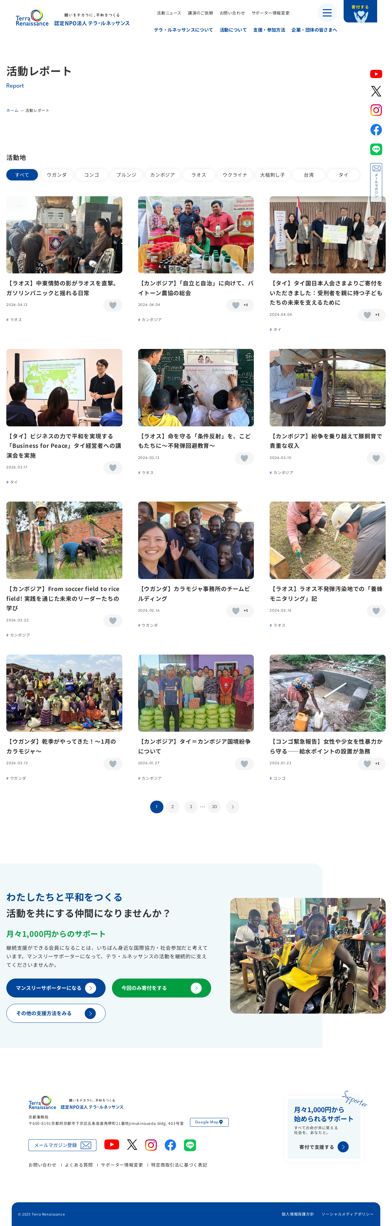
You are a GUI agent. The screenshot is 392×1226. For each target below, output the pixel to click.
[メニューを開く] (327, 12)
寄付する (366, 9)
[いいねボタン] (113, 305)
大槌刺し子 (272, 174)
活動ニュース (165, 13)
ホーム (12, 110)
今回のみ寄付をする (161, 988)
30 (214, 807)
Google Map (209, 1122)
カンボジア (162, 174)
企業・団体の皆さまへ (311, 29)
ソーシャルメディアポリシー (348, 1214)
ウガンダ (57, 174)
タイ (344, 174)
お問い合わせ (229, 13)
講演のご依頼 (197, 13)
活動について (229, 29)
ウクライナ (235, 174)
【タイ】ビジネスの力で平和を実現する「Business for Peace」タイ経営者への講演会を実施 (63, 445)
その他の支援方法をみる (56, 1013)
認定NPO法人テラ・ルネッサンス (75, 1102)
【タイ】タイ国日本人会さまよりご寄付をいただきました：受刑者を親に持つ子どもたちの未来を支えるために (326, 292)
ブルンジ (126, 174)
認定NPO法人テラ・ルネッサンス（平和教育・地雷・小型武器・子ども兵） (73, 17)
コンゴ (91, 174)
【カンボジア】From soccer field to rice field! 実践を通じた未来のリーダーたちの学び (62, 598)
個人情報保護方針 (298, 1214)
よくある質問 (79, 1165)
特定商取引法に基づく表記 (179, 1165)
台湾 (309, 174)
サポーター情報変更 (267, 13)
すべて (22, 174)
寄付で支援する (324, 1146)
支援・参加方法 (266, 29)
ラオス (198, 174)
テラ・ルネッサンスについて (180, 29)
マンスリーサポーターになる (56, 988)
